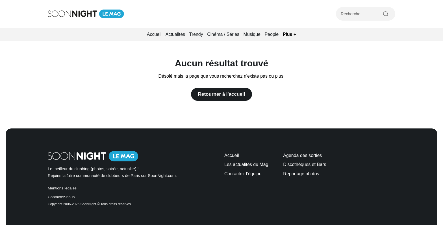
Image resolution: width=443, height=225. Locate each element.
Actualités (175, 34)
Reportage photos (301, 173)
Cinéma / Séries (223, 34)
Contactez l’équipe (243, 173)
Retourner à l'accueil (221, 94)
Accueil (154, 34)
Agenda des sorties (302, 155)
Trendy (196, 34)
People (271, 34)
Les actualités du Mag (246, 164)
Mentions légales (62, 188)
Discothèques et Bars (304, 164)
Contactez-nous (61, 197)
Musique (252, 34)
